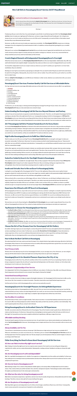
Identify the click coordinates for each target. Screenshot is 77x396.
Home (58, 3)
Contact (72, 3)
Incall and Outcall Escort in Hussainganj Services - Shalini (31, 18)
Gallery (64, 3)
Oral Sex (10, 88)
